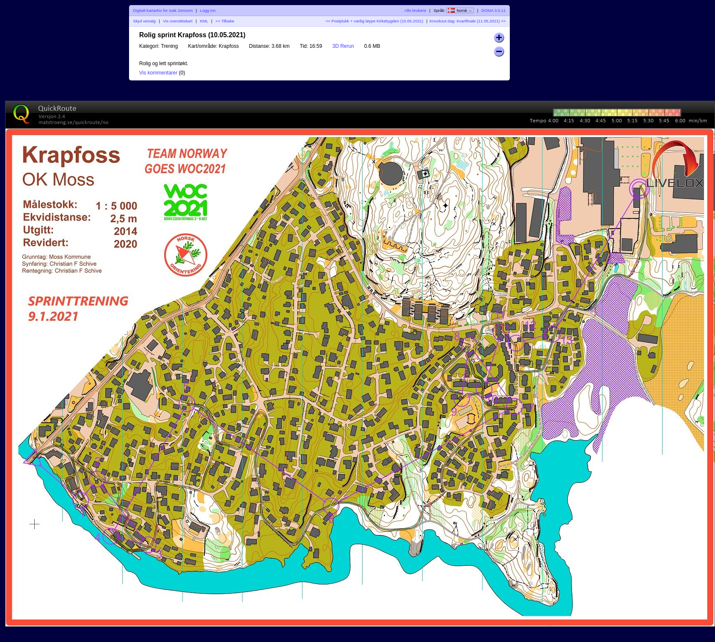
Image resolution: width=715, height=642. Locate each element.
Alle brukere (415, 10)
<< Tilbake (224, 21)
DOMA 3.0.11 (493, 10)
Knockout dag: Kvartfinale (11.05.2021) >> (467, 21)
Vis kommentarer (158, 73)
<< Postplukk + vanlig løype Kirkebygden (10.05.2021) (375, 21)
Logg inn (208, 10)
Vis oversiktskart (177, 21)
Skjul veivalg (144, 21)
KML (204, 21)
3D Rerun (343, 46)
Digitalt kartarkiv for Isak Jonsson (163, 10)
